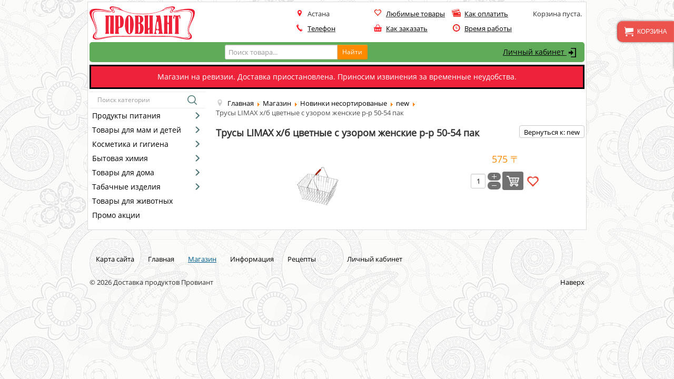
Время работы (488, 28)
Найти (352, 51)
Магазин (202, 259)
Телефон (321, 28)
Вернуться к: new (552, 132)
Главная (161, 259)
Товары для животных (132, 201)
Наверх (572, 282)
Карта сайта (115, 259)
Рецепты (302, 259)
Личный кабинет (541, 52)
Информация (252, 259)
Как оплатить (486, 13)
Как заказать (407, 28)
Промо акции (116, 215)
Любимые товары (415, 13)
